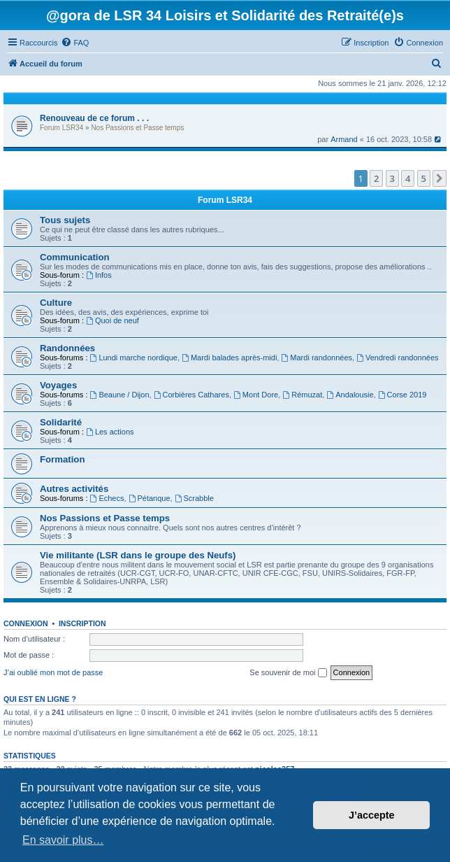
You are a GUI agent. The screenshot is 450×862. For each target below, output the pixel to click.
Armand (344, 139)
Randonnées (67, 348)
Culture (56, 302)
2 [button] (376, 178)
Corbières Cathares (191, 394)
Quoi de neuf (112, 320)
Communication (75, 257)
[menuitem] (75, 42)
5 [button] (423, 178)
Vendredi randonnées (397, 357)
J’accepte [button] (372, 815)
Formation (62, 459)
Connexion (25, 623)
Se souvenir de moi (287, 673)
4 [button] (407, 178)
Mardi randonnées (317, 357)
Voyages (58, 385)
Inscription (82, 623)
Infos (99, 275)
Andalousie (349, 394)
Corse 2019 (402, 394)
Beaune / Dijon (120, 394)
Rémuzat (302, 394)
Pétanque (149, 498)
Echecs (107, 498)
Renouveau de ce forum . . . (94, 118)
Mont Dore (255, 394)
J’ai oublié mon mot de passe (53, 672)
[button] (440, 178)
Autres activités (74, 488)
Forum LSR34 (61, 128)
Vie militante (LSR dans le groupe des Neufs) (137, 555)
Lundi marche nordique (133, 357)
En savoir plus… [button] (63, 840)
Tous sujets (65, 220)
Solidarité (61, 422)
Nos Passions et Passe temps (137, 128)
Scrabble (194, 498)
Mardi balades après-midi (229, 357)
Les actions (110, 432)
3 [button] (392, 178)
